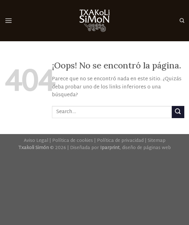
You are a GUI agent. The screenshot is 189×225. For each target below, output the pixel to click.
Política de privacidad (120, 141)
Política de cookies (72, 141)
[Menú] (8, 20)
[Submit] (178, 112)
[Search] (182, 21)
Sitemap (157, 141)
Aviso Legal (36, 141)
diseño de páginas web (146, 148)
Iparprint (110, 148)
